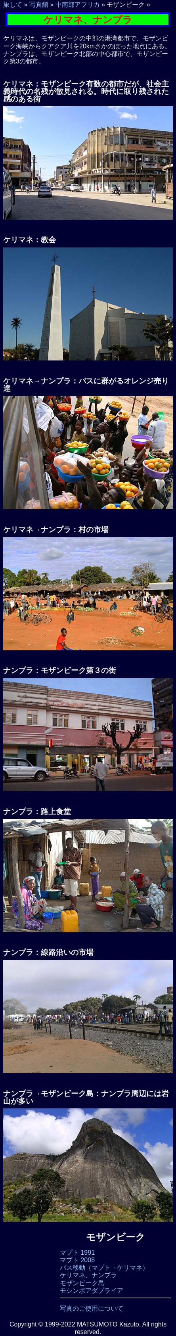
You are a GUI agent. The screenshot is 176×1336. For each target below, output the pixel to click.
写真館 (38, 4)
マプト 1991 (77, 1252)
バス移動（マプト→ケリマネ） (104, 1267)
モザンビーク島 (82, 1283)
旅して (12, 4)
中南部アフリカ (77, 4)
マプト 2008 (77, 1260)
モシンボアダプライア (91, 1290)
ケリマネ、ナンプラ (88, 1275)
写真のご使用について (91, 1308)
